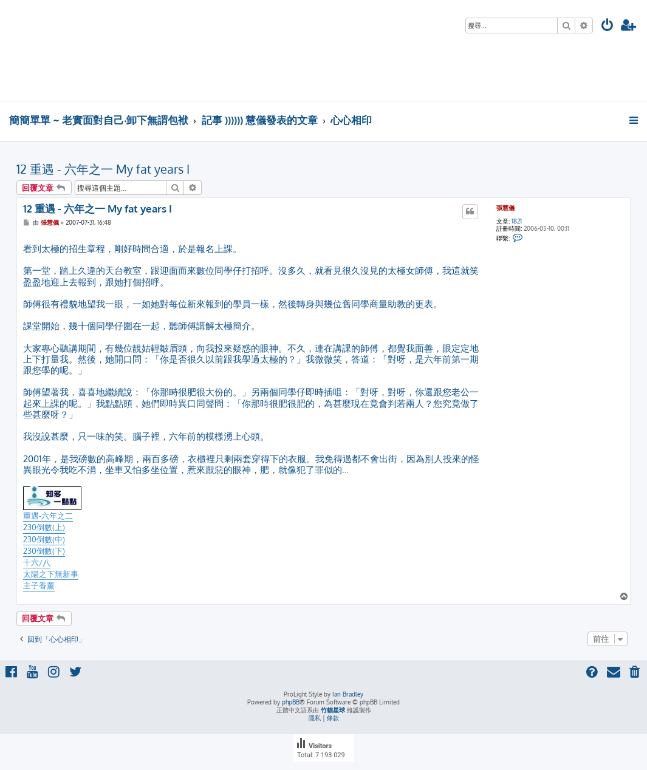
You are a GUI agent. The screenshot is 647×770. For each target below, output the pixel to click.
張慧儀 (505, 207)
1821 (517, 221)
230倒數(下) (44, 551)
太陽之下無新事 (50, 574)
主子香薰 (39, 585)
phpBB (291, 702)
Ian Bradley (347, 694)
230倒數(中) (44, 539)
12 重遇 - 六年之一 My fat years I (103, 169)
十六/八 (36, 562)
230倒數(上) (44, 527)
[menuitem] (607, 26)
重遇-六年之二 (48, 515)
